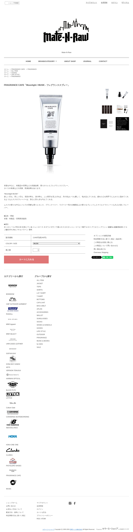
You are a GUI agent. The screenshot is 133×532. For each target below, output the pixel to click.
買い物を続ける (100, 249)
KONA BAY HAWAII (13, 360)
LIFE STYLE (15, 74)
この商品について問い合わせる (106, 246)
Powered (112, 529)
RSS (38, 519)
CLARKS (12, 451)
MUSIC (12, 484)
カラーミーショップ (49, 529)
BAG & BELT (41, 306)
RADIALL (12, 310)
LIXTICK (12, 395)
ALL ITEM (14, 71)
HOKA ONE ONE (12, 438)
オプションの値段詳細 (102, 236)
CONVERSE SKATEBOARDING (17, 414)
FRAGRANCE (32, 69)
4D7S (8, 367)
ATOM (43, 519)
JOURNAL (87, 61)
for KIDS (40, 344)
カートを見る (41, 512)
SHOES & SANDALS (44, 325)
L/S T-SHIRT (41, 293)
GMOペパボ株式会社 (76, 529)
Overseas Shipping (101, 252)
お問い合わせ (11, 506)
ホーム (6, 69)
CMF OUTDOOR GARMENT (16, 300)
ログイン (114, 2)
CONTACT (103, 61)
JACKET (40, 283)
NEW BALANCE (12, 424)
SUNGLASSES (42, 319)
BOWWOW (12, 287)
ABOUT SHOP (70, 61)
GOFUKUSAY (12, 350)
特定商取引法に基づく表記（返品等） (108, 239)
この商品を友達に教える (103, 242)
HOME (28, 61)
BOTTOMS (41, 299)
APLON (39, 309)
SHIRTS (40, 290)
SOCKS (39, 322)
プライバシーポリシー (45, 515)
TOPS (39, 287)
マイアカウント (91, 2)
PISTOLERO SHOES (13, 462)
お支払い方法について (14, 509)
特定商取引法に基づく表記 (15, 515)
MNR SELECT (12, 330)
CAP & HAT (41, 303)
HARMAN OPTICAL (13, 376)
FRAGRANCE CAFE (18, 69)
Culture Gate (12, 404)
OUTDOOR (41, 334)
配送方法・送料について (15, 512)
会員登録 (104, 2)
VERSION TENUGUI (13, 370)
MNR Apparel (12, 320)
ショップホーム (11, 503)
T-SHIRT (40, 296)
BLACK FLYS (12, 386)
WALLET (40, 315)
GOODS (14, 73)
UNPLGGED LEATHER (14, 340)
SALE (39, 347)
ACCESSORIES (42, 312)
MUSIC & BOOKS (43, 341)
